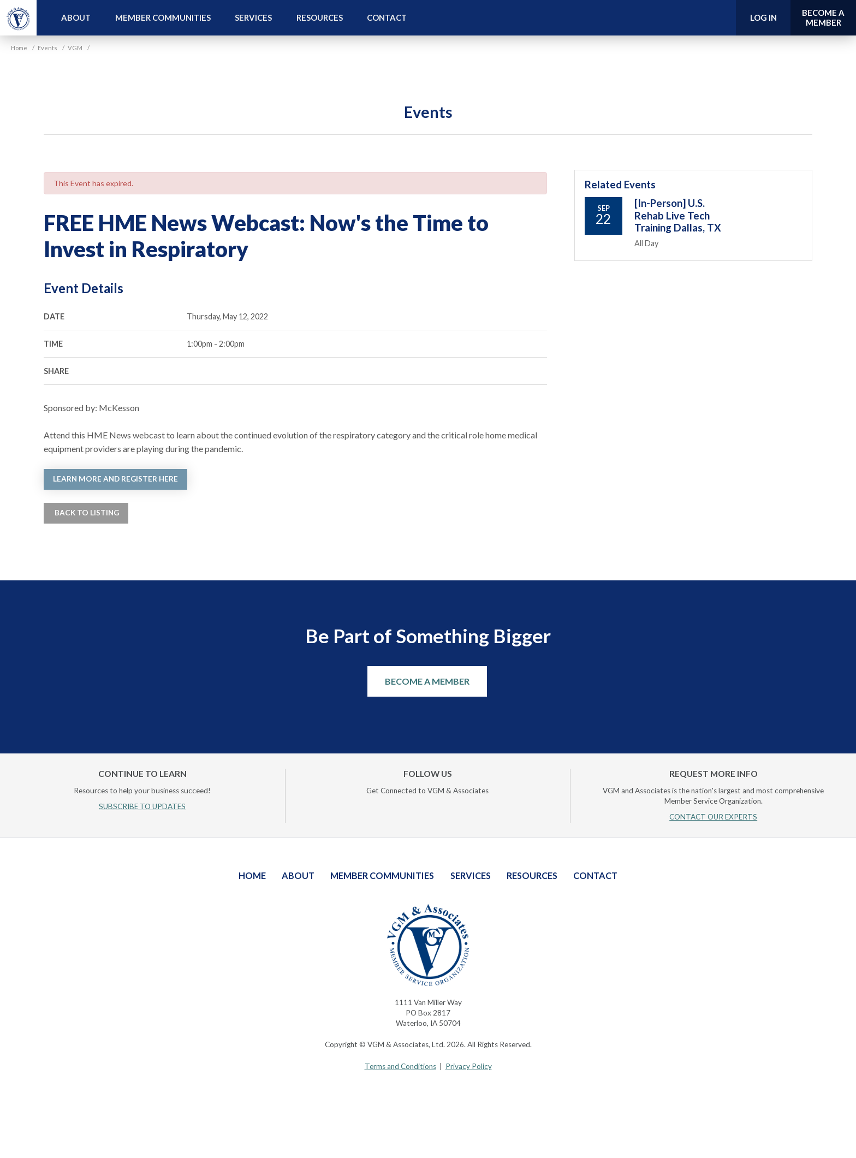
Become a (823, 18)
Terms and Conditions (400, 1066)
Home (252, 875)
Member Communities (163, 17)
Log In (763, 17)
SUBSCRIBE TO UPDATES (142, 806)
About (76, 17)
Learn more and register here (115, 478)
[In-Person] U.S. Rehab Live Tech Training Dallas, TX (677, 215)
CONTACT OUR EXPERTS (713, 816)
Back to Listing (86, 512)
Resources (319, 17)
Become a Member (427, 681)
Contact (387, 17)
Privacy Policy (468, 1066)
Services (253, 17)
